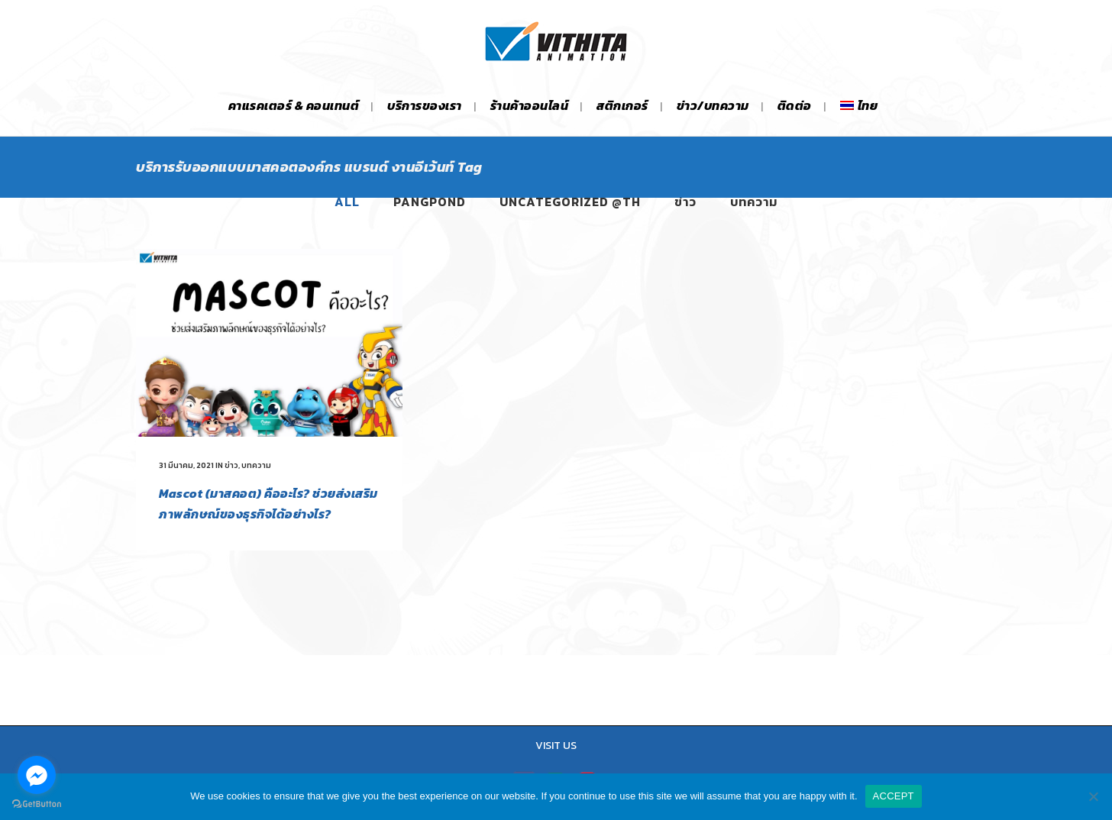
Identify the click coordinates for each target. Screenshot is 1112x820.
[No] (1093, 796)
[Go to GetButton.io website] (36, 804)
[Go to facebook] (37, 775)
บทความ (256, 465)
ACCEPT (893, 796)
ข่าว (231, 465)
